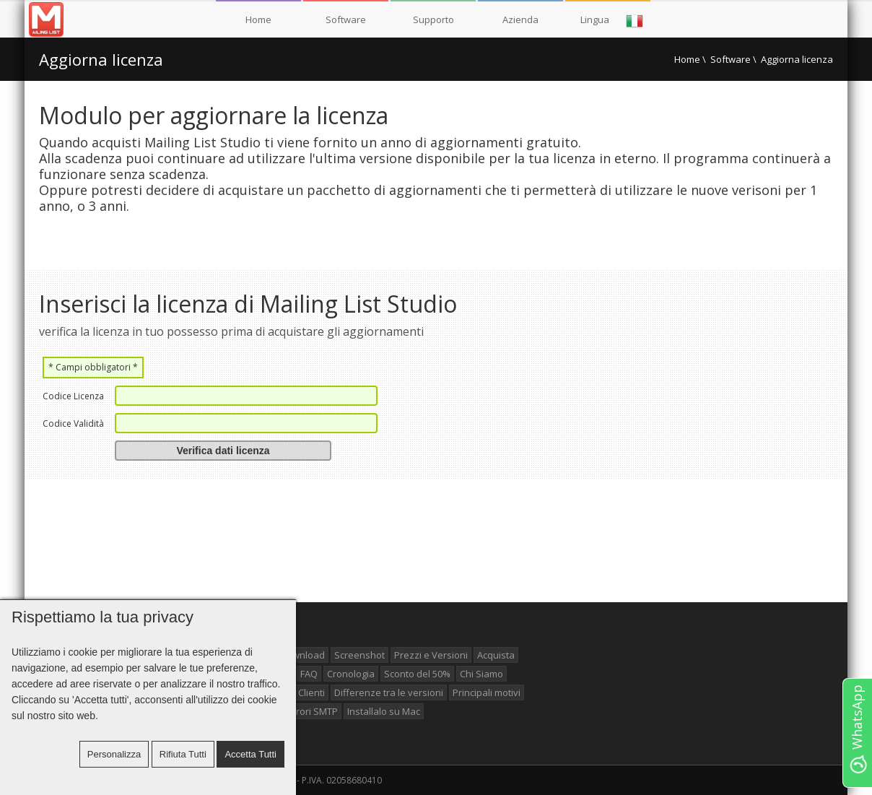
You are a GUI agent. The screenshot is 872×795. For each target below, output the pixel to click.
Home (258, 19)
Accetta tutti (250, 754)
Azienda (520, 19)
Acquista (496, 654)
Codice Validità (73, 423)
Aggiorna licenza (101, 59)
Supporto (433, 19)
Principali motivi (486, 692)
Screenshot (359, 654)
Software (346, 19)
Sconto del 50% (417, 673)
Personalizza (114, 754)
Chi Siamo (481, 673)
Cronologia (351, 673)
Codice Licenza (73, 396)
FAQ (309, 673)
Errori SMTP (312, 711)
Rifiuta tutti (183, 754)
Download (302, 654)
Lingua (612, 21)
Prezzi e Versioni (431, 654)
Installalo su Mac (383, 711)
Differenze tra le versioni (388, 692)
